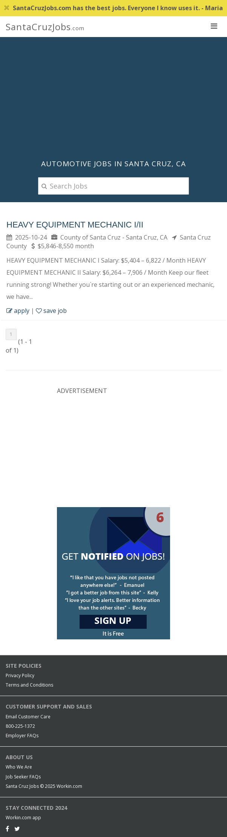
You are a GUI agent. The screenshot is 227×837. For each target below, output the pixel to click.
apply (17, 310)
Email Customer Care (28, 716)
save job (51, 310)
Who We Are (19, 767)
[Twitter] (17, 829)
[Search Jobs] (113, 186)
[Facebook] (7, 829)
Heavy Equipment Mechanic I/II (74, 224)
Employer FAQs (22, 735)
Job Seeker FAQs (23, 777)
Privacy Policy (20, 675)
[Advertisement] (113, 97)
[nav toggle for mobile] (213, 25)
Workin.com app (23, 817)
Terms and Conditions (29, 685)
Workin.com (69, 786)
